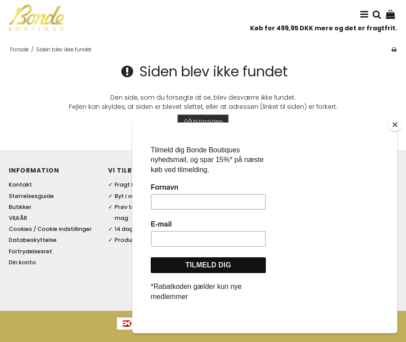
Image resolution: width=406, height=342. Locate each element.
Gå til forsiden (203, 121)
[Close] (395, 146)
